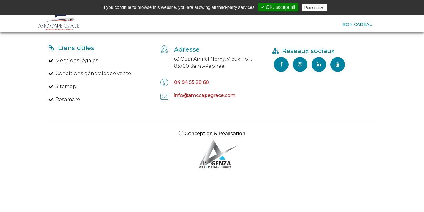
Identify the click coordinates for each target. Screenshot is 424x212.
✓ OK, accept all (278, 7)
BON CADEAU (357, 24)
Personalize (314, 7)
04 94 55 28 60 (191, 82)
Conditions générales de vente (90, 73)
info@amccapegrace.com (205, 95)
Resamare (64, 99)
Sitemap (62, 86)
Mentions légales (73, 60)
